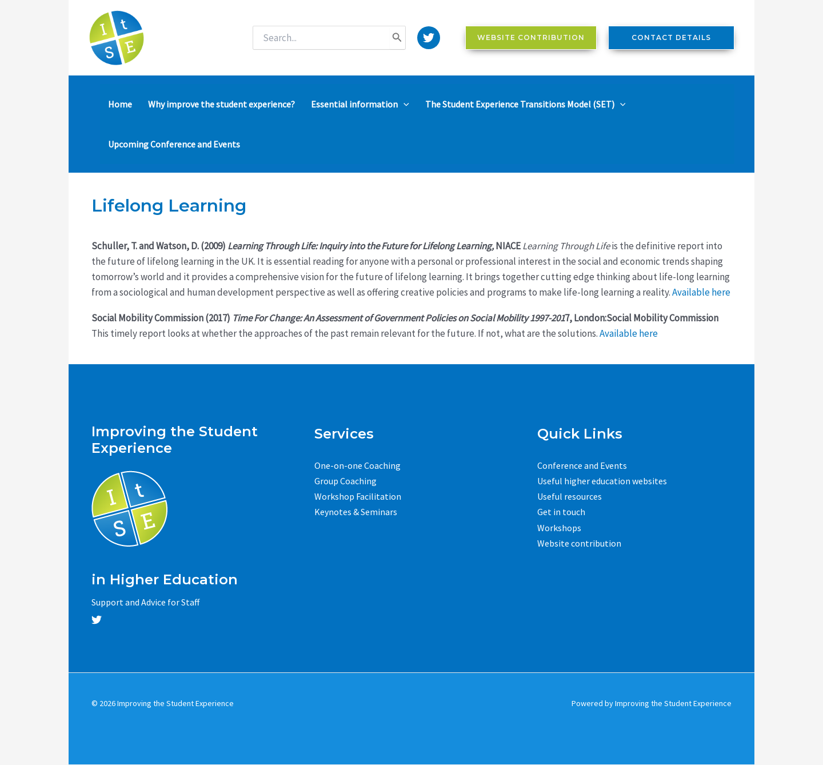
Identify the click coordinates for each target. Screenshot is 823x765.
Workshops (559, 527)
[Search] (397, 37)
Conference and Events (582, 465)
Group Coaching (345, 481)
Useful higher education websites (602, 481)
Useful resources (569, 496)
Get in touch (561, 511)
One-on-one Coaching (357, 465)
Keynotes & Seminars (355, 511)
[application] (403, 104)
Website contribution (579, 543)
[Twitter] (428, 37)
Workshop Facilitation (357, 496)
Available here (701, 292)
